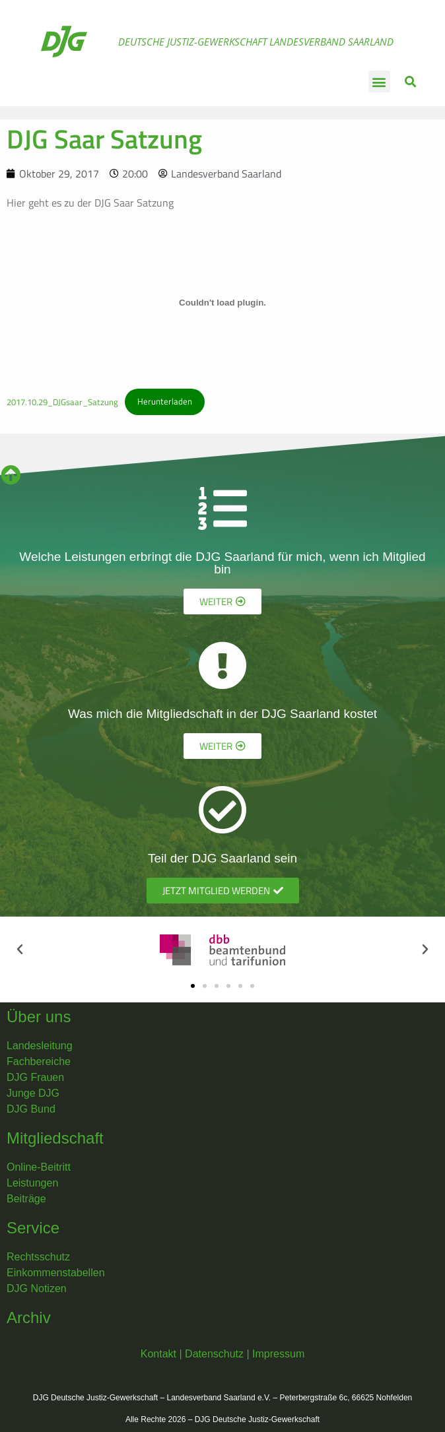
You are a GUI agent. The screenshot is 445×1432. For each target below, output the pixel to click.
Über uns (39, 1016)
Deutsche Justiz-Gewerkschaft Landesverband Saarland (256, 41)
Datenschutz (214, 1353)
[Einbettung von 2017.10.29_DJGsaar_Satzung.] (222, 302)
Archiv (29, 1317)
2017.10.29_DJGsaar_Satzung (62, 401)
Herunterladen (164, 401)
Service (33, 1228)
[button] (379, 81)
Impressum (278, 1353)
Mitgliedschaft (55, 1138)
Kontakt (158, 1353)
